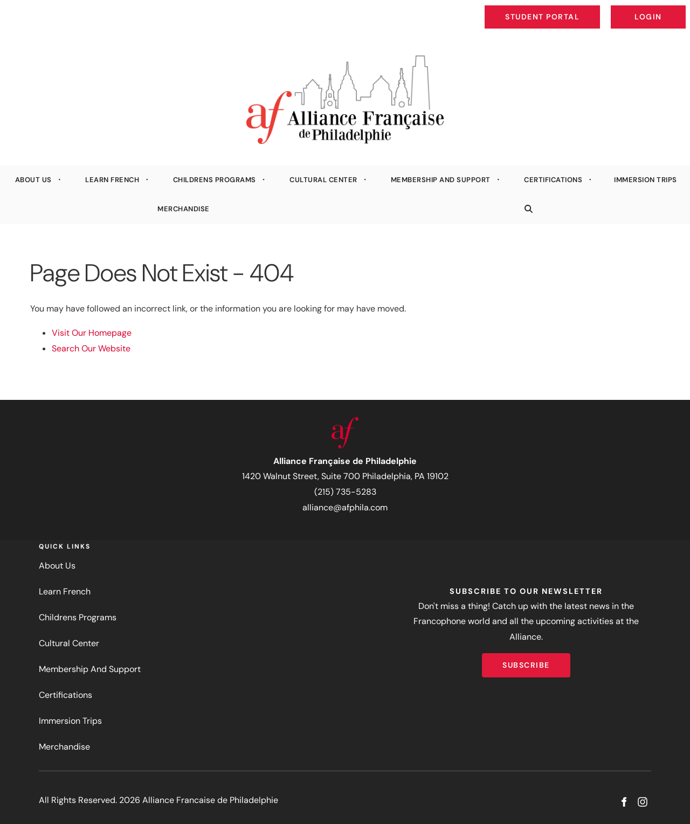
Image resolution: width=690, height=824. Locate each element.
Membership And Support (441, 179)
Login (677, 8)
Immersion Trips (70, 720)
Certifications (553, 179)
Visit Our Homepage (92, 332)
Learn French (112, 179)
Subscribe (526, 661)
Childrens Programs (214, 179)
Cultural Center (323, 179)
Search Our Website (91, 348)
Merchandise (183, 208)
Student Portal (567, 8)
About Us (33, 179)
